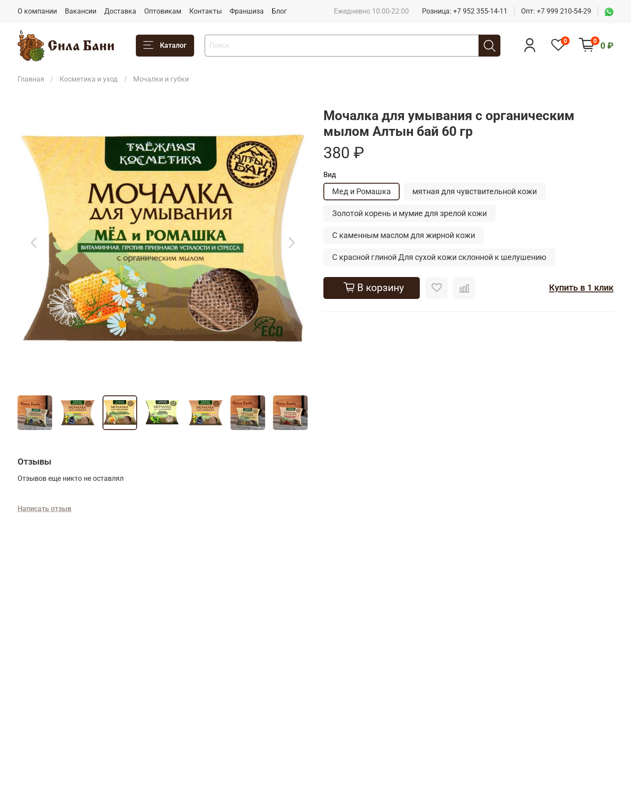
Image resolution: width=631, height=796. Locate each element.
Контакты (205, 11)
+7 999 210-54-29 (564, 11)
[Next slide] (292, 242)
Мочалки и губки (161, 79)
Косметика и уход (89, 79)
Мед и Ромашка (361, 191)
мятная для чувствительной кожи (474, 191)
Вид (329, 175)
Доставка (120, 11)
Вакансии (80, 11)
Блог (279, 11)
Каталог (165, 45)
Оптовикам (162, 11)
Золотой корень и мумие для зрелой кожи (409, 213)
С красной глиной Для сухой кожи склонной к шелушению (439, 257)
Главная (31, 79)
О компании (37, 11)
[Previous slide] (33, 242)
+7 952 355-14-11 (480, 11)
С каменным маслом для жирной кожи (403, 235)
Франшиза (247, 11)
